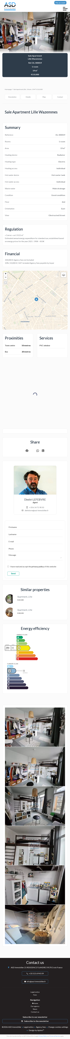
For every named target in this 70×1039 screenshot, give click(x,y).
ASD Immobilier (17, 967)
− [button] (5, 277)
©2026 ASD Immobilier (11, 1027)
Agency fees (41, 1027)
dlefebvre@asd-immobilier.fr (36, 510)
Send (13, 574)
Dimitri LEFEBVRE (35, 499)
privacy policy (37, 566)
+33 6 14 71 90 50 (36, 507)
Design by (36, 1030)
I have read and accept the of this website (33, 566)
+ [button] (5, 274)
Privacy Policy (43, 1036)
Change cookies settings (58, 1027)
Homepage (8, 89)
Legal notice (29, 1027)
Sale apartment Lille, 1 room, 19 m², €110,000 (28, 89)
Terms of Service (55, 1036)
